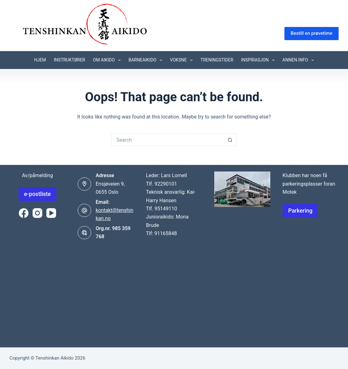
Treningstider (216, 59)
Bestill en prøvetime (311, 33)
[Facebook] (24, 213)
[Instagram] (37, 213)
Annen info (300, 60)
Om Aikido (108, 60)
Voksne (182, 60)
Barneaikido (146, 60)
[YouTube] (51, 213)
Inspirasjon (259, 60)
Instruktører (69, 59)
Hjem (40, 59)
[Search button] (230, 140)
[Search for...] (167, 140)
